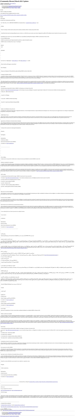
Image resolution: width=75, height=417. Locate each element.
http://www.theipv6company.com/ (17, 390)
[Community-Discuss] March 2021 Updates (15, 412)
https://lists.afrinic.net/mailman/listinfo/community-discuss (49, 381)
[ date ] (10, 7)
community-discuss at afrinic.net (31, 22)
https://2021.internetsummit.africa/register (12, 177)
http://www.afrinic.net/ (10, 143)
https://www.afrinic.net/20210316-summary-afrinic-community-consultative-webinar (30, 83)
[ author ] (19, 7)
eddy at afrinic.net (15, 60)
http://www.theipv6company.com (6, 390)
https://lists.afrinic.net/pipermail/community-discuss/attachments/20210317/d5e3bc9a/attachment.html (18, 410)
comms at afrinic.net (12, 3)
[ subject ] (15, 7)
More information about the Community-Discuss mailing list (9, 416)
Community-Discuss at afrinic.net (34, 381)
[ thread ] (12, 7)
